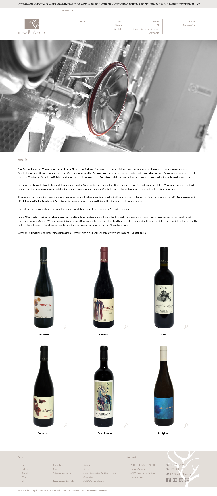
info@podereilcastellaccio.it (183, 474)
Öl (158, 25)
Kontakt (118, 29)
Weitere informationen (183, 3)
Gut (120, 21)
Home (82, 21)
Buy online (58, 465)
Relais (192, 21)
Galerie (118, 25)
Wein (156, 21)
